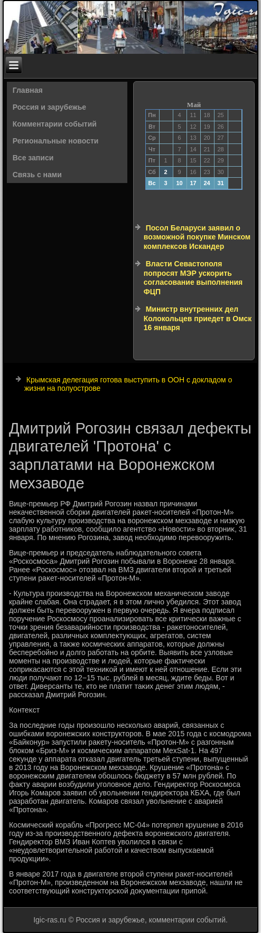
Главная (28, 90)
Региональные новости (56, 141)
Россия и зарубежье (49, 107)
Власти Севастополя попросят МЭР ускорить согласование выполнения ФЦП (193, 277)
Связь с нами (37, 174)
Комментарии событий (55, 124)
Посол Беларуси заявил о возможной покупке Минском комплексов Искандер (197, 237)
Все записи (33, 157)
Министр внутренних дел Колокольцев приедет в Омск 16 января (197, 318)
